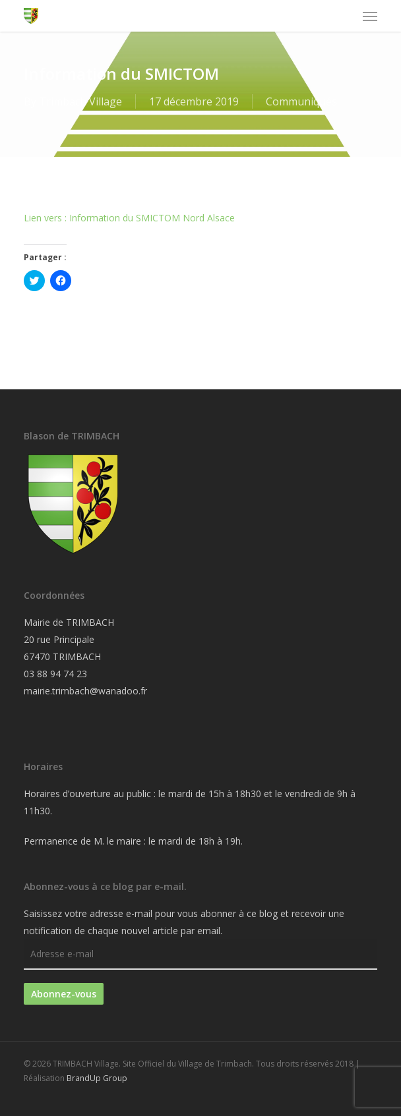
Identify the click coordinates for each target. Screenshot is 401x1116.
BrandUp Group (97, 1078)
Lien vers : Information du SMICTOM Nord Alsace (129, 217)
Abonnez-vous (63, 994)
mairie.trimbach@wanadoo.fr (85, 690)
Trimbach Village (80, 101)
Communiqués (301, 101)
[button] (370, 15)
